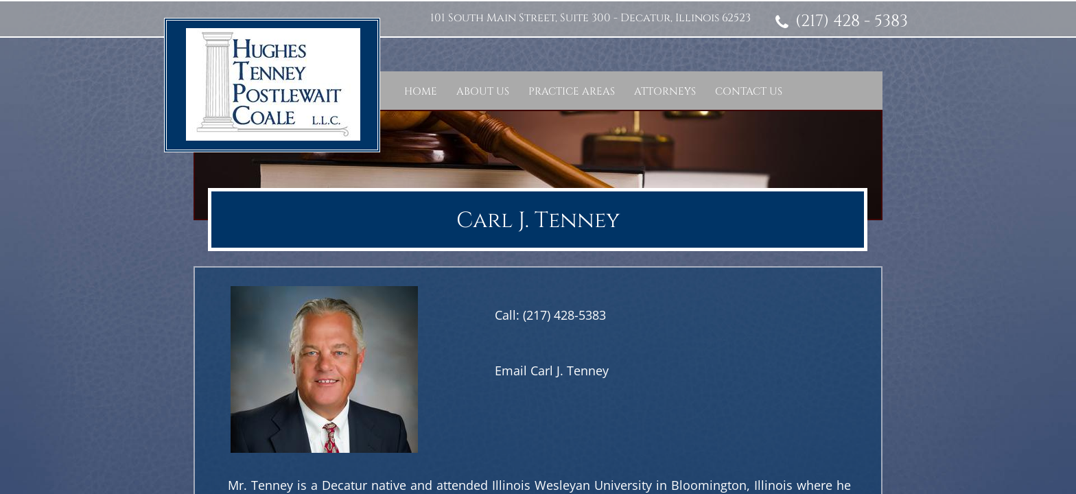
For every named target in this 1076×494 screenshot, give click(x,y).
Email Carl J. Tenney (552, 370)
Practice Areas (571, 91)
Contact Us (748, 91)
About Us (482, 91)
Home (420, 91)
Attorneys (665, 91)
